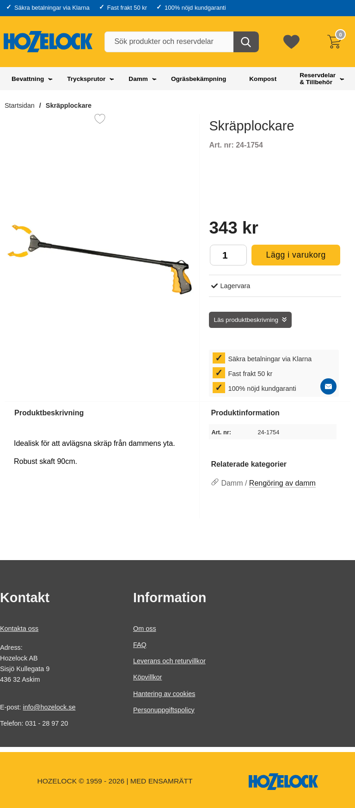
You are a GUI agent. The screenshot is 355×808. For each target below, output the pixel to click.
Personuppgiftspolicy (164, 710)
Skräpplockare (69, 105)
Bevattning (28, 78)
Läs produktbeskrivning (246, 319)
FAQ (140, 644)
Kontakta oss (19, 628)
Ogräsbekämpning (198, 78)
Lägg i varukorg (288, 257)
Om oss (144, 628)
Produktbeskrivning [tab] (49, 413)
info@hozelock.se (49, 707)
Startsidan (20, 105)
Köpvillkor (147, 677)
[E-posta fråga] (328, 386)
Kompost (262, 78)
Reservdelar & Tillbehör (318, 79)
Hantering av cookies (164, 693)
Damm (138, 78)
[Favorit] (100, 119)
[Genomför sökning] (246, 41)
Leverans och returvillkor (169, 661)
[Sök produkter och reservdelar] (180, 41)
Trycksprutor (86, 78)
